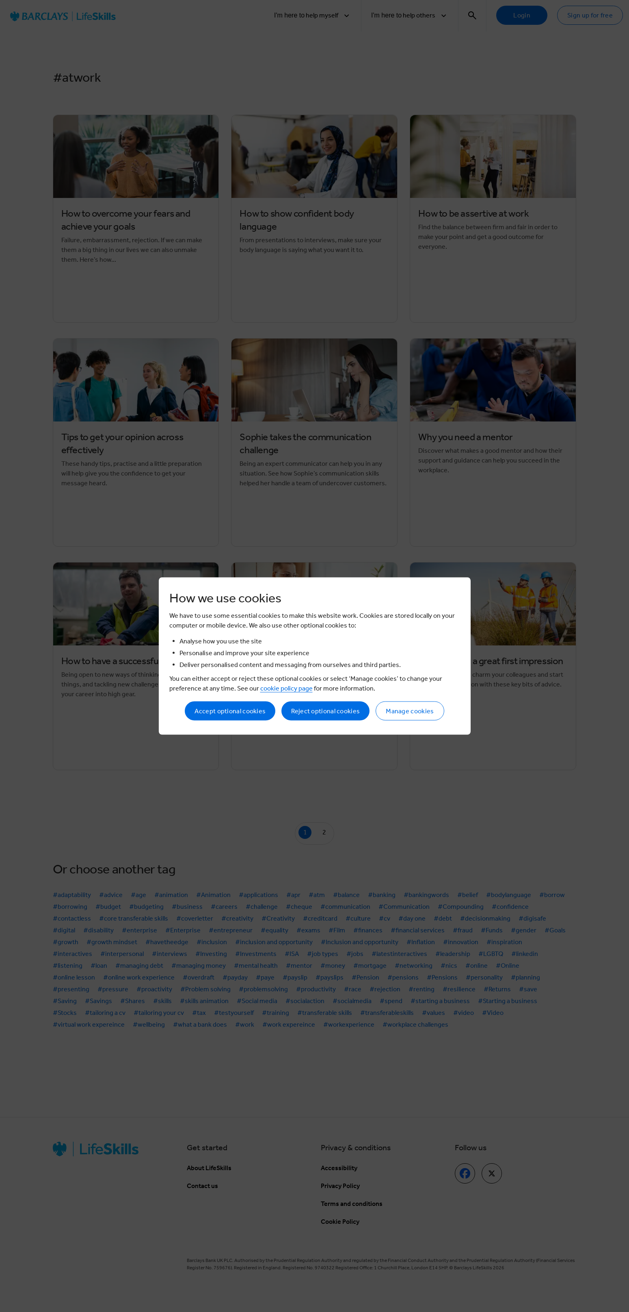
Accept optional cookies (230, 711)
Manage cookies (410, 711)
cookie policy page (286, 688)
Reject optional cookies (325, 711)
